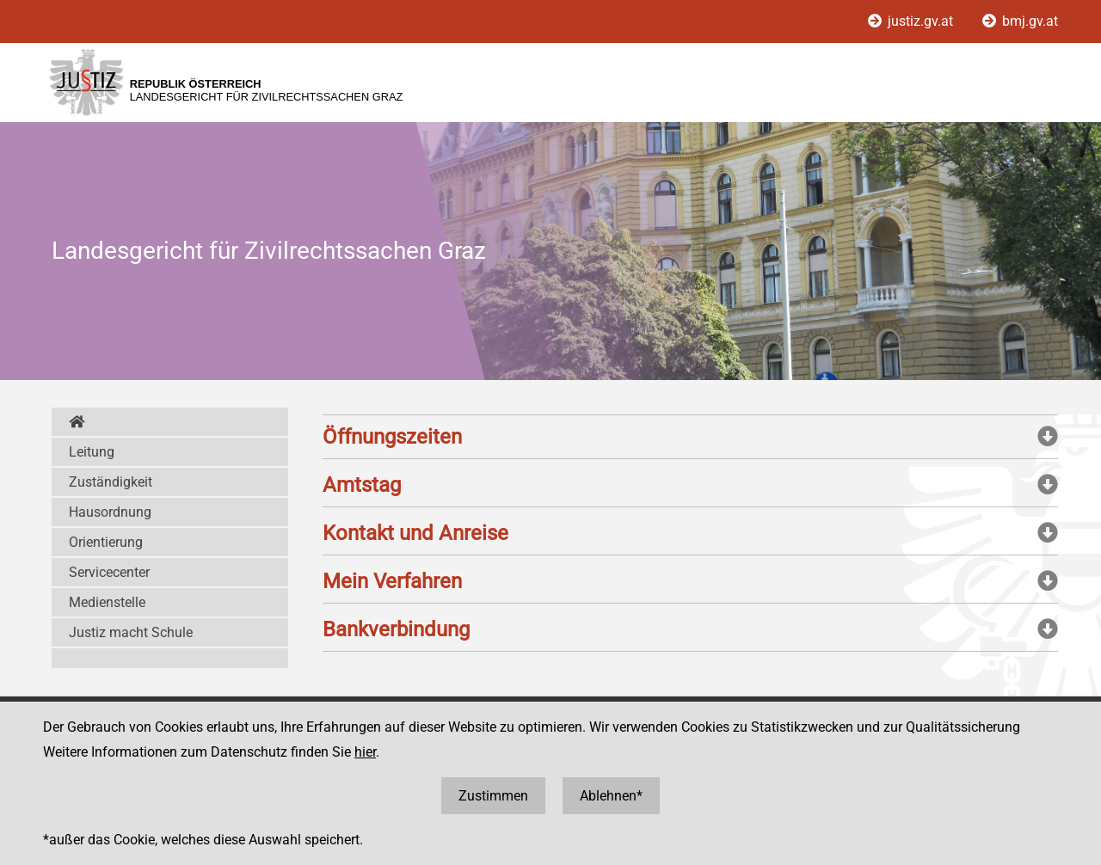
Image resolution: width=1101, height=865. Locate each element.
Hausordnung (110, 512)
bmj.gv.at (1020, 21)
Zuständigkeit (110, 482)
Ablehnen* (611, 796)
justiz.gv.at (912, 21)
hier (365, 752)
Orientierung (106, 542)
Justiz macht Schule (131, 632)
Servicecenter (109, 572)
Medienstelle (107, 602)
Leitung (91, 452)
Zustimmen (493, 796)
